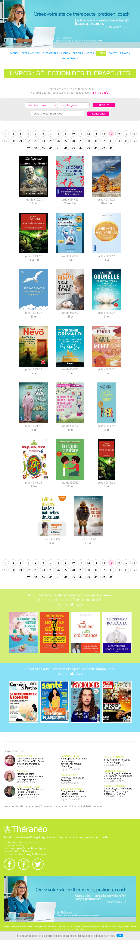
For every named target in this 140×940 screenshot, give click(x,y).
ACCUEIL (14, 53)
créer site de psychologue (74, 929)
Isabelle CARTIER (27, 756)
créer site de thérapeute (15, 926)
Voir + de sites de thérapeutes (21, 806)
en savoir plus (108, 936)
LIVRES (101, 53)
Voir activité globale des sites (85, 806)
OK (119, 935)
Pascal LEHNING (114, 757)
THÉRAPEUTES (50, 53)
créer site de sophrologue (87, 926)
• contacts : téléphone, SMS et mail (25, 854)
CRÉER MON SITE (31, 53)
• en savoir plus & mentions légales (25, 848)
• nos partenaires (14, 845)
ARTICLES (78, 53)
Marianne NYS (69, 775)
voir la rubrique (70, 604)
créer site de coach (65, 926)
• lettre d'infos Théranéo (18, 851)
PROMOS (125, 53)
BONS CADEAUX (70, 58)
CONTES (113, 53)
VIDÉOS (90, 53)
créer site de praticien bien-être (41, 926)
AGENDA (65, 53)
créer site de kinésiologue (111, 926)
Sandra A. (22, 771)
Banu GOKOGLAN (115, 786)
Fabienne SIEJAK (70, 756)
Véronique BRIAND (28, 786)
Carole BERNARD (71, 788)
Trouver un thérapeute (54, 806)
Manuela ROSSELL (115, 770)
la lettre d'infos (101, 92)
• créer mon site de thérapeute (22, 842)
